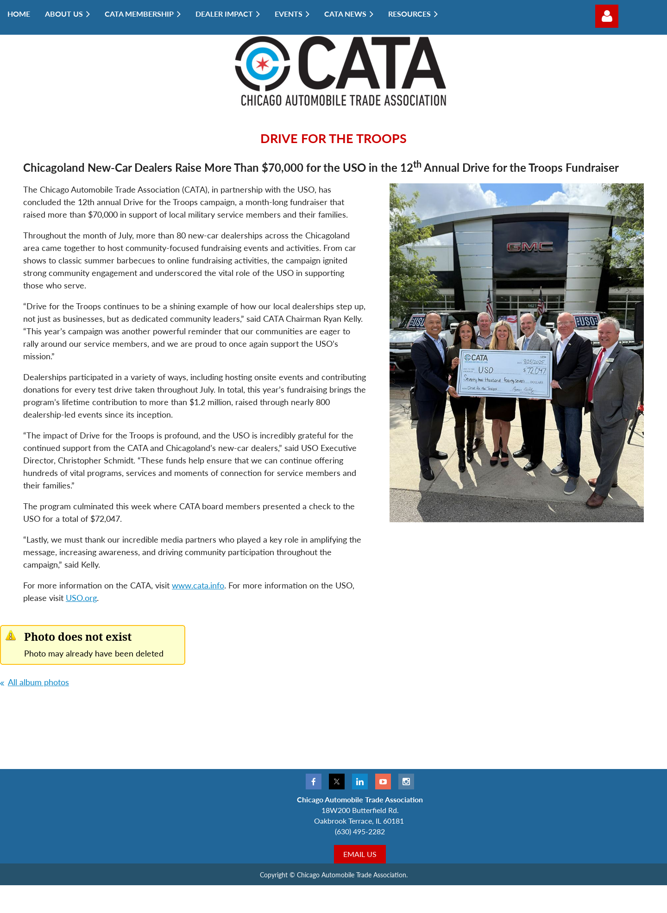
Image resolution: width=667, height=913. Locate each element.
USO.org (81, 598)
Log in (606, 16)
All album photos (38, 682)
